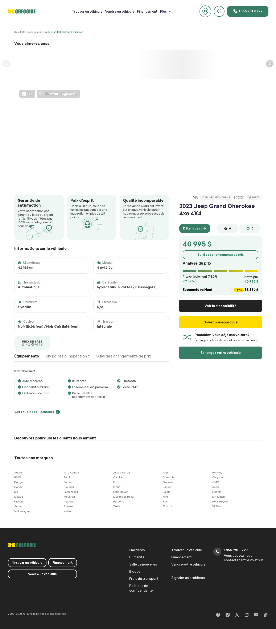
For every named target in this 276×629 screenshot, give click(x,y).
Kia (16, 491)
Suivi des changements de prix (221, 254)
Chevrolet (169, 477)
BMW (17, 477)
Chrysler (217, 477)
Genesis (168, 482)
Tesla (116, 506)
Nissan (18, 501)
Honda (18, 487)
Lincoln (216, 491)
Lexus (166, 491)
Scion (18, 506)
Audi (165, 472)
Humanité (136, 557)
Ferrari (68, 482)
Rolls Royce (220, 501)
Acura (18, 472)
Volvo (67, 511)
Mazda (18, 496)
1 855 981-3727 (248, 11)
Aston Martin (121, 472)
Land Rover (120, 491)
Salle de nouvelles (143, 564)
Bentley (217, 472)
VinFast (217, 506)
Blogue (134, 571)
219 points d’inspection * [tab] (68, 356)
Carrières (137, 550)
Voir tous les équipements (37, 412)
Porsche (118, 501)
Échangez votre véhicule (221, 353)
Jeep (215, 487)
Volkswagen (22, 511)
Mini (165, 496)
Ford (116, 482)
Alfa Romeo (71, 472)
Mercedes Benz (123, 496)
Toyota (167, 506)
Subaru (68, 506)
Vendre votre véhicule (188, 564)
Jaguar (167, 487)
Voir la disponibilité (220, 306)
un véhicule (87, 11)
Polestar (69, 501)
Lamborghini (71, 491)
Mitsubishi (218, 496)
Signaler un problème (188, 578)
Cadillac (118, 477)
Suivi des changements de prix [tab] (123, 356)
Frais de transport (143, 578)
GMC (215, 482)
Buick (67, 477)
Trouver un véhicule (186, 550)
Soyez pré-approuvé (220, 322)
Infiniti (117, 487)
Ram (165, 501)
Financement (147, 11)
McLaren (69, 496)
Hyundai (69, 487)
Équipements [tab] (26, 356)
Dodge (18, 482)
